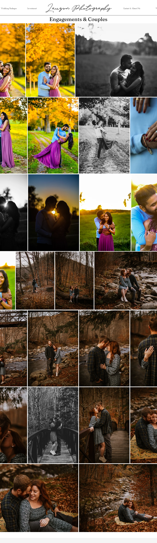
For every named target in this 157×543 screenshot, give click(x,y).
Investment (32, 9)
